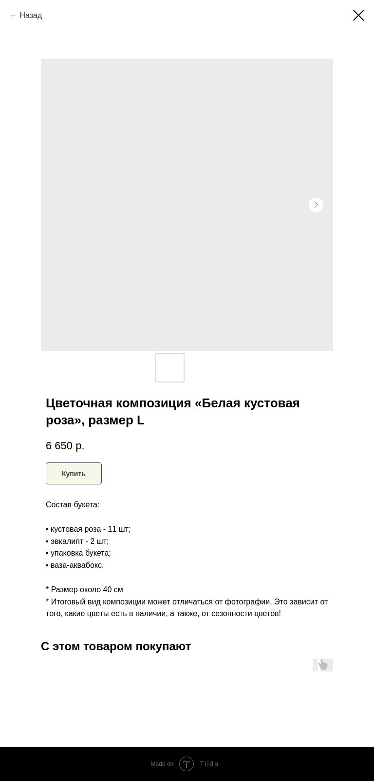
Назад (30, 15)
